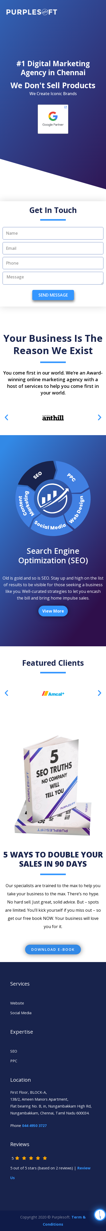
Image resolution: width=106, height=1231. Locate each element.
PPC (13, 1060)
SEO (13, 1051)
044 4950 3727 (34, 1125)
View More (53, 611)
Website (17, 1003)
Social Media (20, 1012)
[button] (53, 949)
